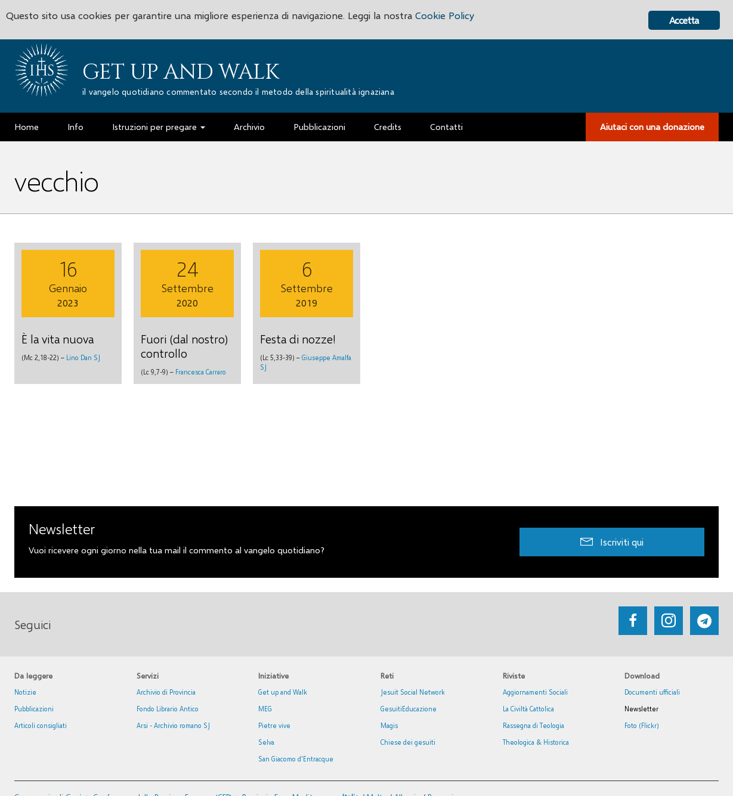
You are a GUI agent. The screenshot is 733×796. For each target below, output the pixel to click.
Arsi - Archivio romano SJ (173, 725)
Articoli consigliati (40, 725)
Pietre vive (274, 725)
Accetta (683, 20)
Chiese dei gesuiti (408, 742)
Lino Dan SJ (83, 357)
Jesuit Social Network (413, 692)
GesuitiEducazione (409, 709)
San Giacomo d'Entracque (295, 759)
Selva (266, 742)
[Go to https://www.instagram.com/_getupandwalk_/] (668, 620)
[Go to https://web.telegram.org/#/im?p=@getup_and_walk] (704, 620)
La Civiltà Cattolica (528, 709)
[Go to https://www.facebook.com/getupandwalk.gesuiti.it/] (632, 620)
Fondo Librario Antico (168, 709)
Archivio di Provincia (166, 692)
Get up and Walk (180, 72)
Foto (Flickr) (641, 725)
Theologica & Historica (536, 742)
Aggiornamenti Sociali (535, 692)
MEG (265, 709)
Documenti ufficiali (652, 692)
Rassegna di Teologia (533, 725)
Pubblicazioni (34, 709)
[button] (611, 542)
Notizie (25, 692)
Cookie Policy (454, 16)
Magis (389, 725)
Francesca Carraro (200, 372)
